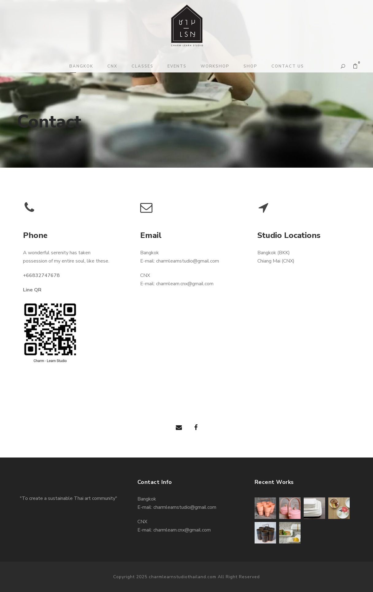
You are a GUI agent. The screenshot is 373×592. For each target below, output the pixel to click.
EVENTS (176, 66)
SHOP (250, 66)
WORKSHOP (215, 66)
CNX (112, 66)
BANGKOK (81, 66)
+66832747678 (41, 275)
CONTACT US (287, 66)
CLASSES (142, 66)
